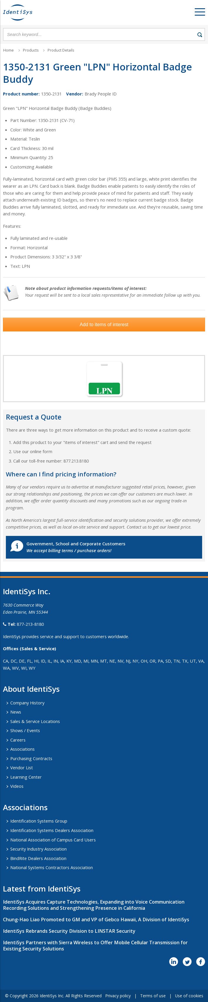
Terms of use (153, 995)
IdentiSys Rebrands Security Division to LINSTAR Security (69, 931)
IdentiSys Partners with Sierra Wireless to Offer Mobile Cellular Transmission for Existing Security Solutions (95, 945)
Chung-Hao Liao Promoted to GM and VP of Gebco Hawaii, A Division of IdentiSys (96, 919)
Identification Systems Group (38, 821)
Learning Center (26, 777)
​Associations (25, 807)
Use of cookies (189, 995)
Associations (22, 749)
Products (30, 50)
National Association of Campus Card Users (53, 840)
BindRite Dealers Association (38, 858)
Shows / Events (25, 730)
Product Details (61, 50)
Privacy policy (118, 995)
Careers (18, 740)
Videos (17, 786)
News (15, 712)
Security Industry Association (38, 849)
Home (8, 50)
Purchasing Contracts (31, 758)
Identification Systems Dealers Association (51, 830)
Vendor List (21, 767)
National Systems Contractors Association (51, 867)
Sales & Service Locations (35, 721)
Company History (27, 703)
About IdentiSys (31, 689)
